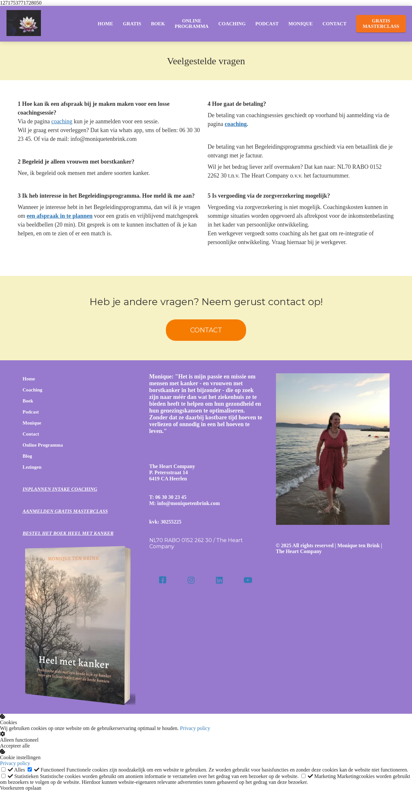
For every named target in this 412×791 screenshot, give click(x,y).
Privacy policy (195, 728)
